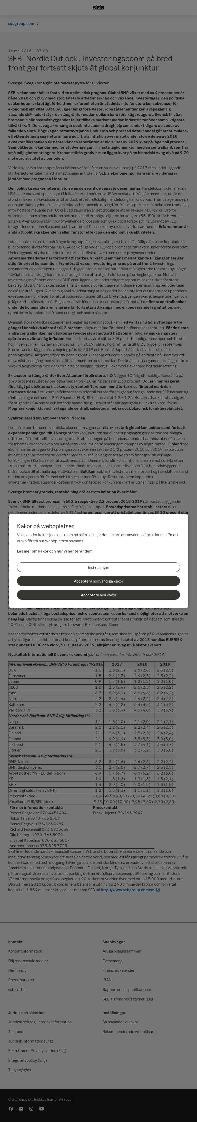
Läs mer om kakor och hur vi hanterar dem (55, 551)
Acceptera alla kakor (98, 594)
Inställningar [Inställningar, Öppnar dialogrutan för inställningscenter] (98, 567)
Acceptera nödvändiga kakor (98, 581)
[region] (98, 561)
